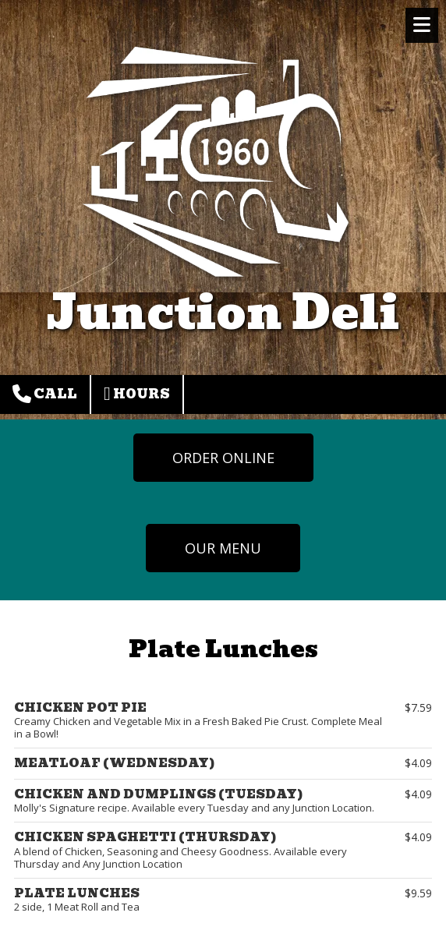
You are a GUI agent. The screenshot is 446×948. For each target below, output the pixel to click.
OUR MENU (223, 548)
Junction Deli (223, 312)
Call (44, 394)
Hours (137, 394)
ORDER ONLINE (223, 457)
